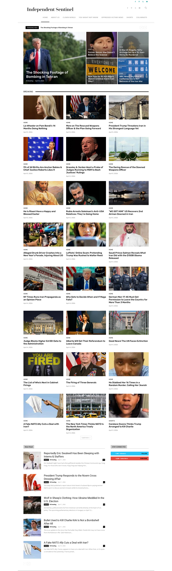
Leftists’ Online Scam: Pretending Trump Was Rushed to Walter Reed (84, 254)
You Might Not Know (88, 17)
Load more (86, 438)
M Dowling (53, 460)
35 (104, 460)
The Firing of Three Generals (81, 382)
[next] (145, 27)
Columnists (141, 17)
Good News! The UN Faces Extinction (128, 341)
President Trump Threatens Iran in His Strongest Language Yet (127, 127)
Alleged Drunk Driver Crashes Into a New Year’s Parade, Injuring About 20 (43, 254)
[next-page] (28, 563)
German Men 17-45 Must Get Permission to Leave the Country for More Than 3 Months (128, 300)
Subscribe (143, 458)
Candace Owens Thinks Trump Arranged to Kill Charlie (125, 425)
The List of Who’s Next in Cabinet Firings (40, 384)
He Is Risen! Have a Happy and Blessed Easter (39, 212)
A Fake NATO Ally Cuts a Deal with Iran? (41, 425)
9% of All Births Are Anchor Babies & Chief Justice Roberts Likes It (42, 168)
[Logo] (49, 8)
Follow (144, 453)
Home (45, 17)
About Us (55, 17)
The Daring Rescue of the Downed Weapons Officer (127, 168)
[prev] (141, 27)
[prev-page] (24, 563)
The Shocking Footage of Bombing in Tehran (57, 27)
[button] (146, 8)
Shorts (130, 17)
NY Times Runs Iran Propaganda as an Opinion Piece (42, 298)
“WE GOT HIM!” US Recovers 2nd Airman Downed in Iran (126, 212)
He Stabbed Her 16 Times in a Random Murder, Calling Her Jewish (128, 384)
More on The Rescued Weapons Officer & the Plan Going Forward (83, 127)
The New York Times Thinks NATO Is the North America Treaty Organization (85, 427)
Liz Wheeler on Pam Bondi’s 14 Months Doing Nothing (39, 127)
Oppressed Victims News (112, 17)
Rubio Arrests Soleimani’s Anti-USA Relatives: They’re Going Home (85, 212)
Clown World (69, 17)
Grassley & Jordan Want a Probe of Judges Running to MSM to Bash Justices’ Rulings (84, 170)
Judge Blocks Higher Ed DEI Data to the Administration (42, 342)
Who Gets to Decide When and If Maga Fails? (86, 298)
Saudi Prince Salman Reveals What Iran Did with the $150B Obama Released (127, 255)
